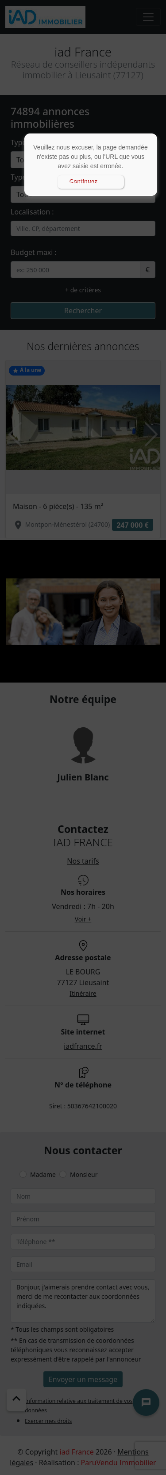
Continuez (84, 181)
